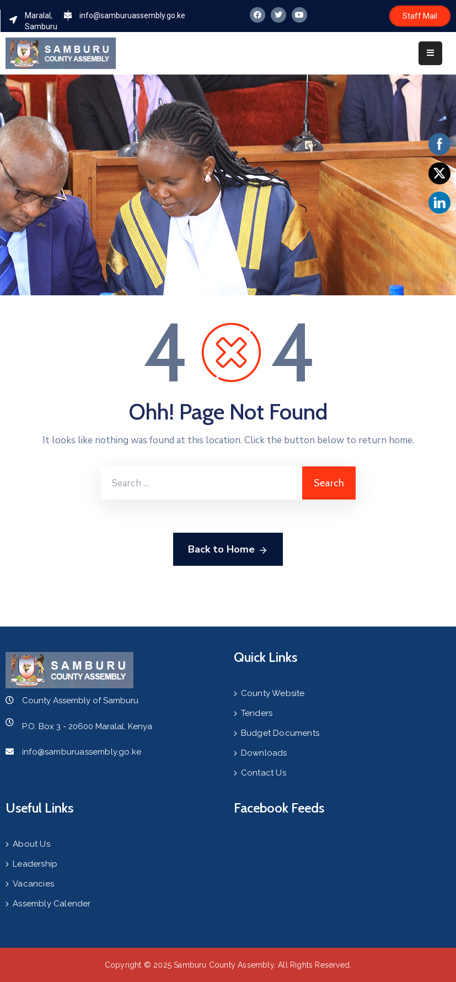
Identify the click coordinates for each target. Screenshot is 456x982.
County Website (273, 693)
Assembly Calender (51, 904)
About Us (31, 844)
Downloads (264, 753)
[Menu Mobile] (430, 53)
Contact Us (263, 773)
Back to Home (228, 550)
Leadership (35, 864)
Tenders (256, 713)
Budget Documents (280, 733)
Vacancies (33, 884)
